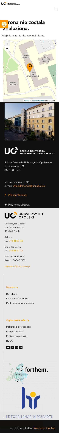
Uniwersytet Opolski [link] (43, 428)
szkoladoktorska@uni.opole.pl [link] (29, 185)
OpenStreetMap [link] (38, 100)
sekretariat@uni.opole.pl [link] (17, 266)
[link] (4, 24)
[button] (56, 9)
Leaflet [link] (26, 100)
